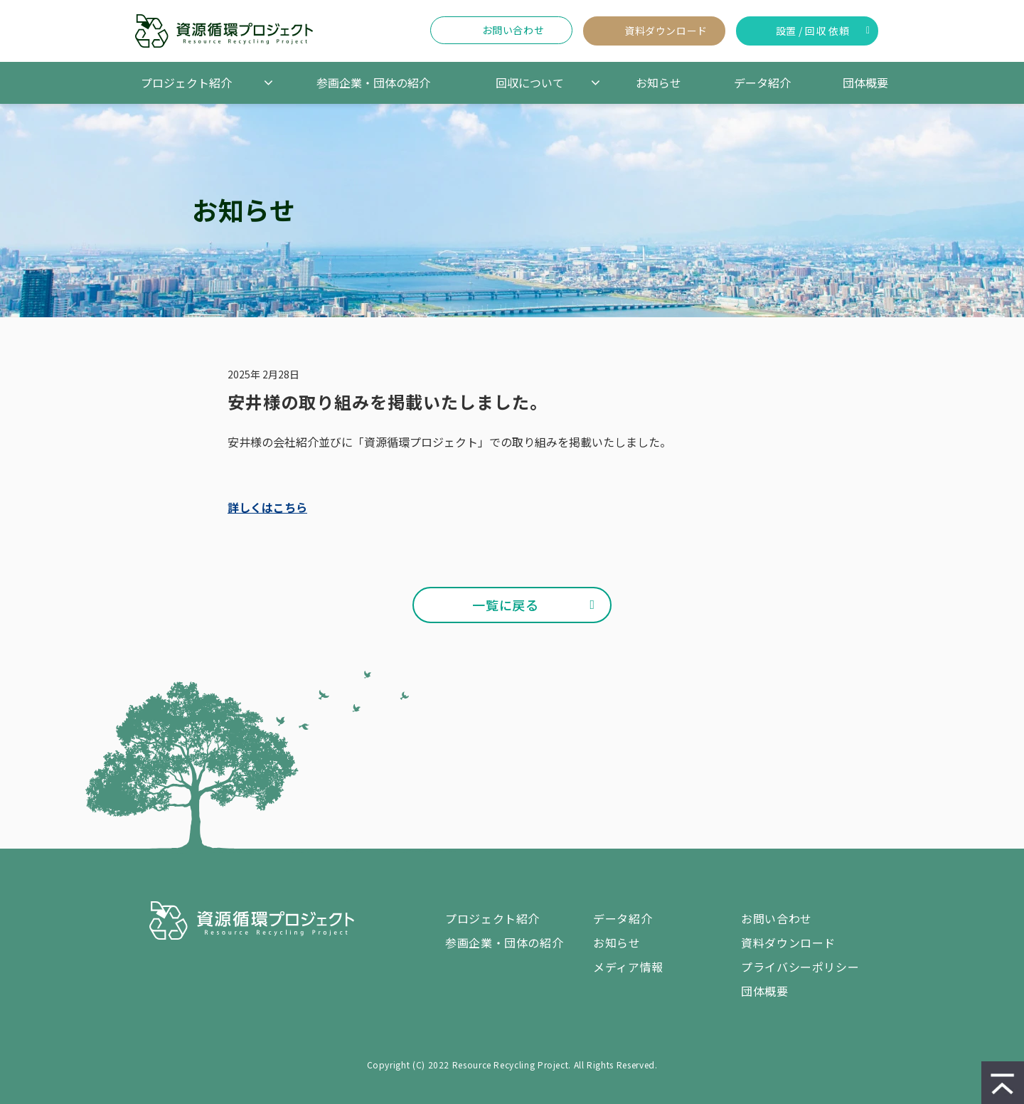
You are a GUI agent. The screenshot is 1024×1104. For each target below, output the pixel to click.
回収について (530, 82)
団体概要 (865, 82)
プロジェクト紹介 (186, 82)
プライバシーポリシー (800, 966)
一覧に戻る (505, 604)
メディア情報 (628, 966)
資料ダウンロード (665, 30)
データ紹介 (762, 82)
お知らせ (658, 82)
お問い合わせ (513, 30)
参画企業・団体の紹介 (373, 82)
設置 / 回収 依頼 (813, 30)
